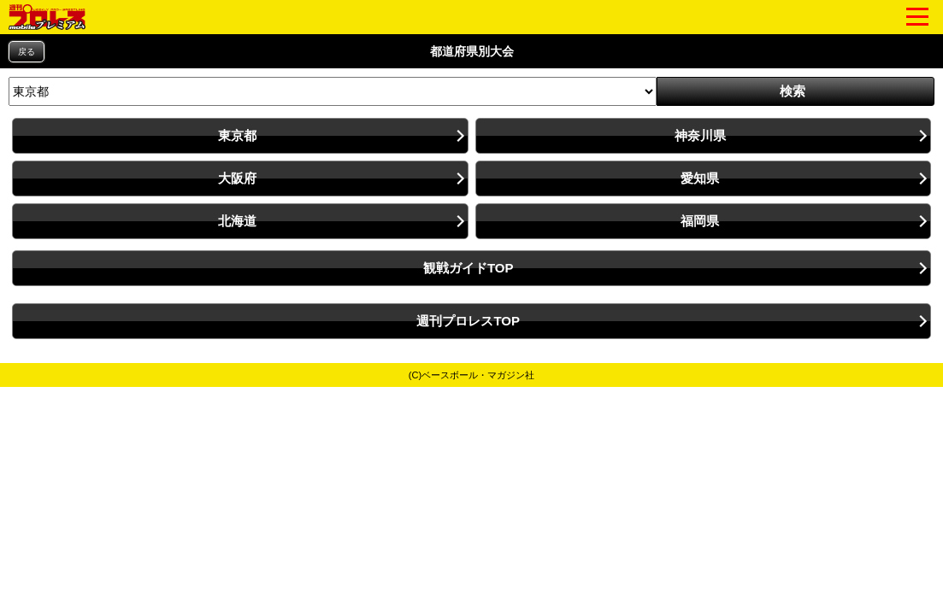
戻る (26, 51)
